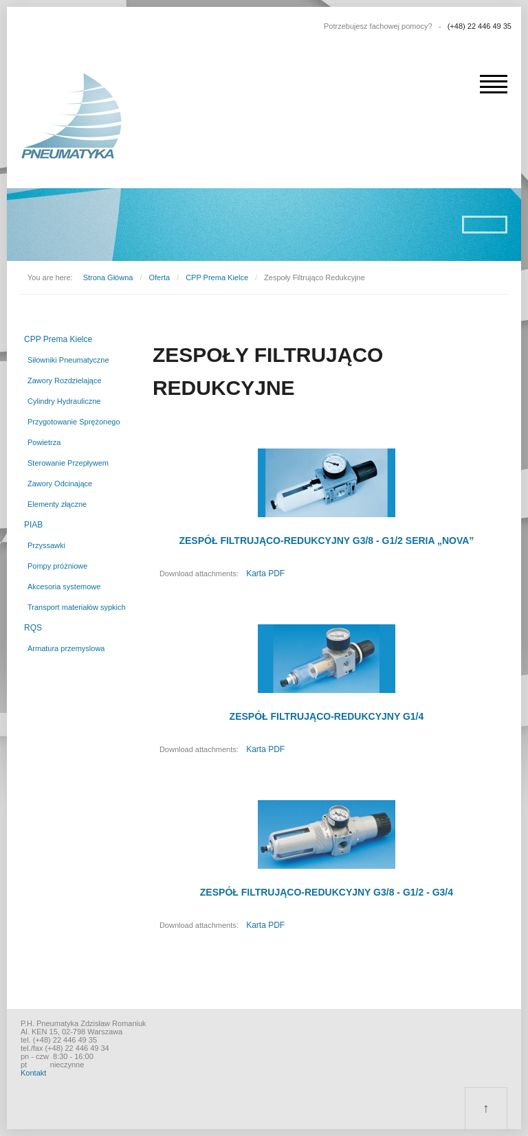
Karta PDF (265, 573)
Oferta (159, 277)
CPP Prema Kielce (217, 277)
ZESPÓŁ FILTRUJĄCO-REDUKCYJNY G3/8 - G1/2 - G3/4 (326, 892)
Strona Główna (108, 277)
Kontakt (33, 1073)
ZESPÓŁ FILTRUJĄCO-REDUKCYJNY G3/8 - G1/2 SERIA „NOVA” (326, 540)
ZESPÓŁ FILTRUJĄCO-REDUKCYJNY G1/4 (327, 716)
